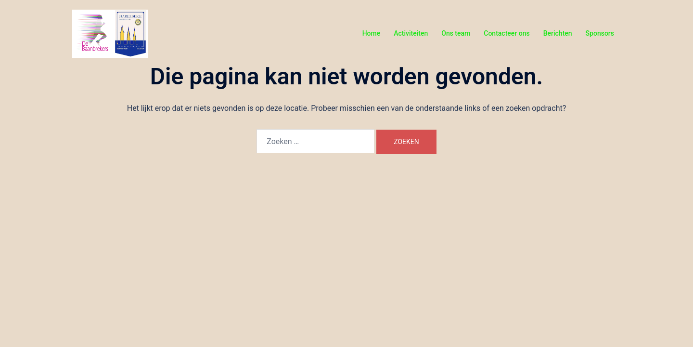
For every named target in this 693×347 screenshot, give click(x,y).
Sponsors (600, 33)
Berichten (557, 33)
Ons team (455, 33)
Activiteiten (411, 33)
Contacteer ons (506, 33)
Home (371, 33)
